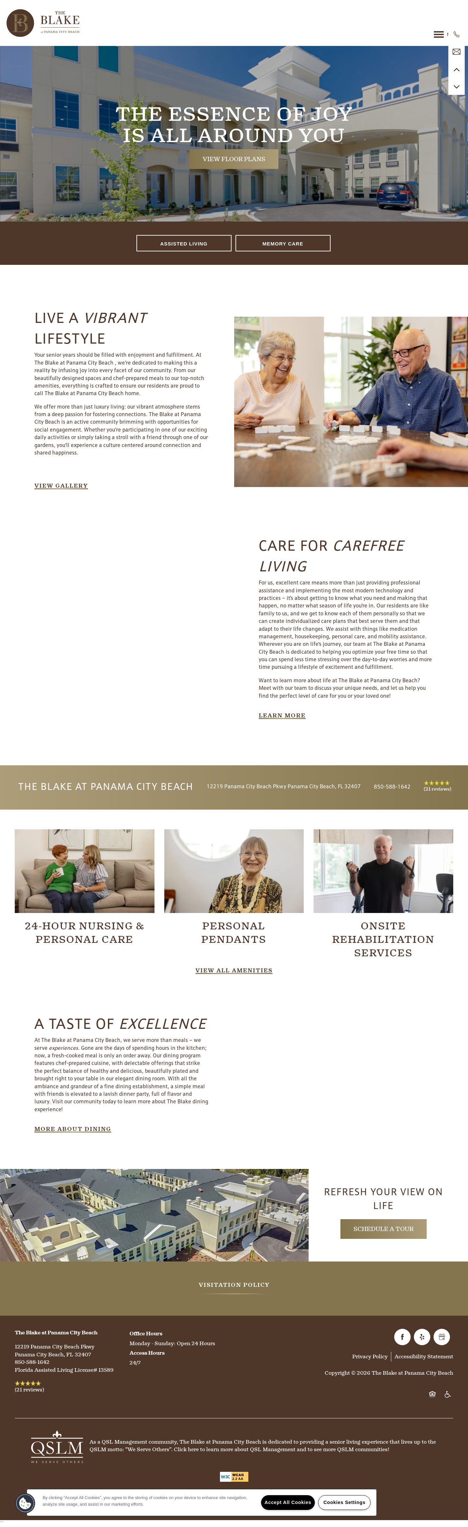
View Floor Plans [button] (234, 159)
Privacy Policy (370, 1356)
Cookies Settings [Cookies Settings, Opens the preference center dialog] (344, 1502)
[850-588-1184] (456, 34)
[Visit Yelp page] (422, 1337)
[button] (61, 486)
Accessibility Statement (424, 1356)
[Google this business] (442, 1337)
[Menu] (447, 34)
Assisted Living (183, 243)
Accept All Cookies (288, 1502)
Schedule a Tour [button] (384, 1229)
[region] (201, 1502)
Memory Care (282, 243)
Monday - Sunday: (152, 1343)
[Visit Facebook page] (402, 1337)
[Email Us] (456, 52)
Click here (186, 1449)
